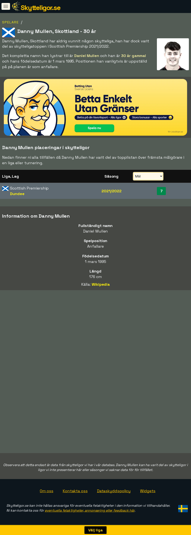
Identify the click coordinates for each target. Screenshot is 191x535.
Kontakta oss (75, 490)
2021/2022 (111, 190)
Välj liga (95, 530)
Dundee (17, 193)
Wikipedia (101, 284)
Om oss (46, 490)
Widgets (147, 490)
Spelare (10, 22)
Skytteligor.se (40, 7)
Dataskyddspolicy (114, 490)
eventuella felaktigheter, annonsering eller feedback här (90, 510)
